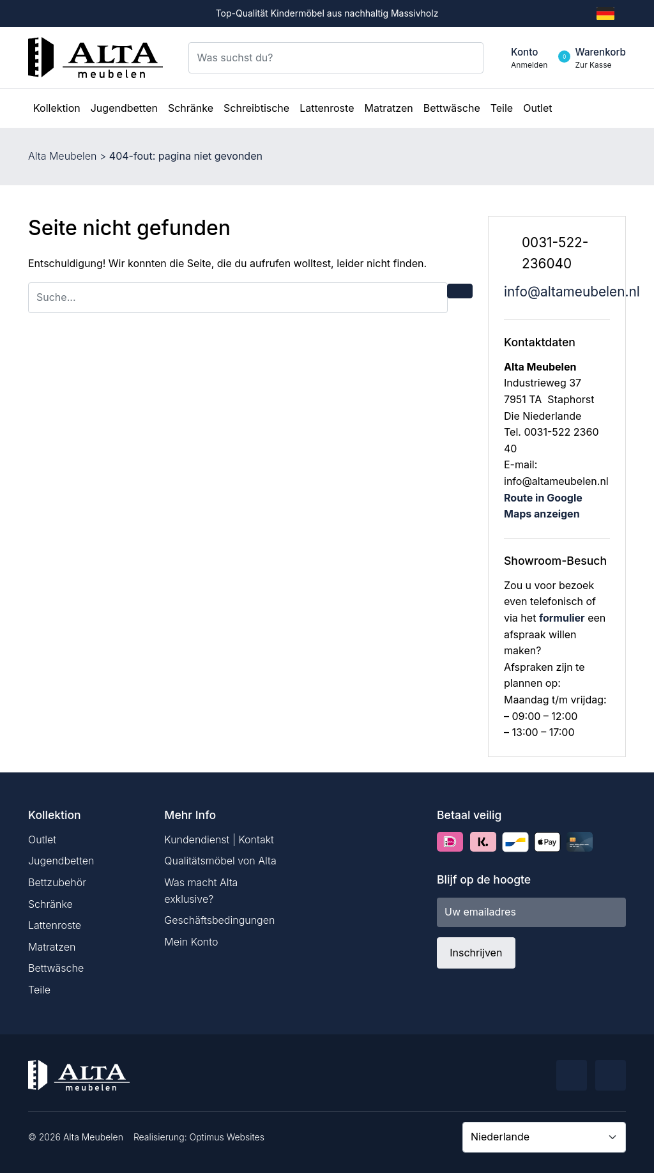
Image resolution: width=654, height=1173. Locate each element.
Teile (39, 989)
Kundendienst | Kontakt (219, 839)
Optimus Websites (227, 1136)
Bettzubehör (57, 882)
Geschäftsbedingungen (219, 920)
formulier (562, 617)
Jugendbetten (61, 860)
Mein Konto (191, 941)
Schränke (50, 904)
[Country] (544, 1137)
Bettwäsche (56, 968)
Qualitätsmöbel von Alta (220, 860)
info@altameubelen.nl (572, 292)
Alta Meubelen (62, 156)
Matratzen (51, 946)
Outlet (42, 839)
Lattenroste (54, 925)
